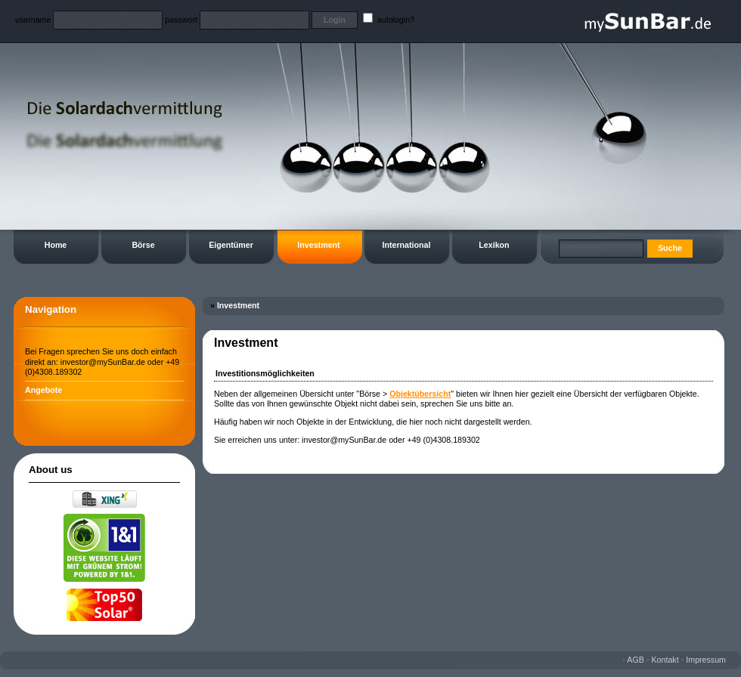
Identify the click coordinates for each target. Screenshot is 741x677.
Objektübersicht (420, 393)
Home (56, 244)
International (407, 244)
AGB (635, 659)
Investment (318, 244)
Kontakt (665, 659)
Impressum (706, 659)
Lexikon (494, 244)
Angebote (43, 389)
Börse (143, 244)
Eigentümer (231, 244)
